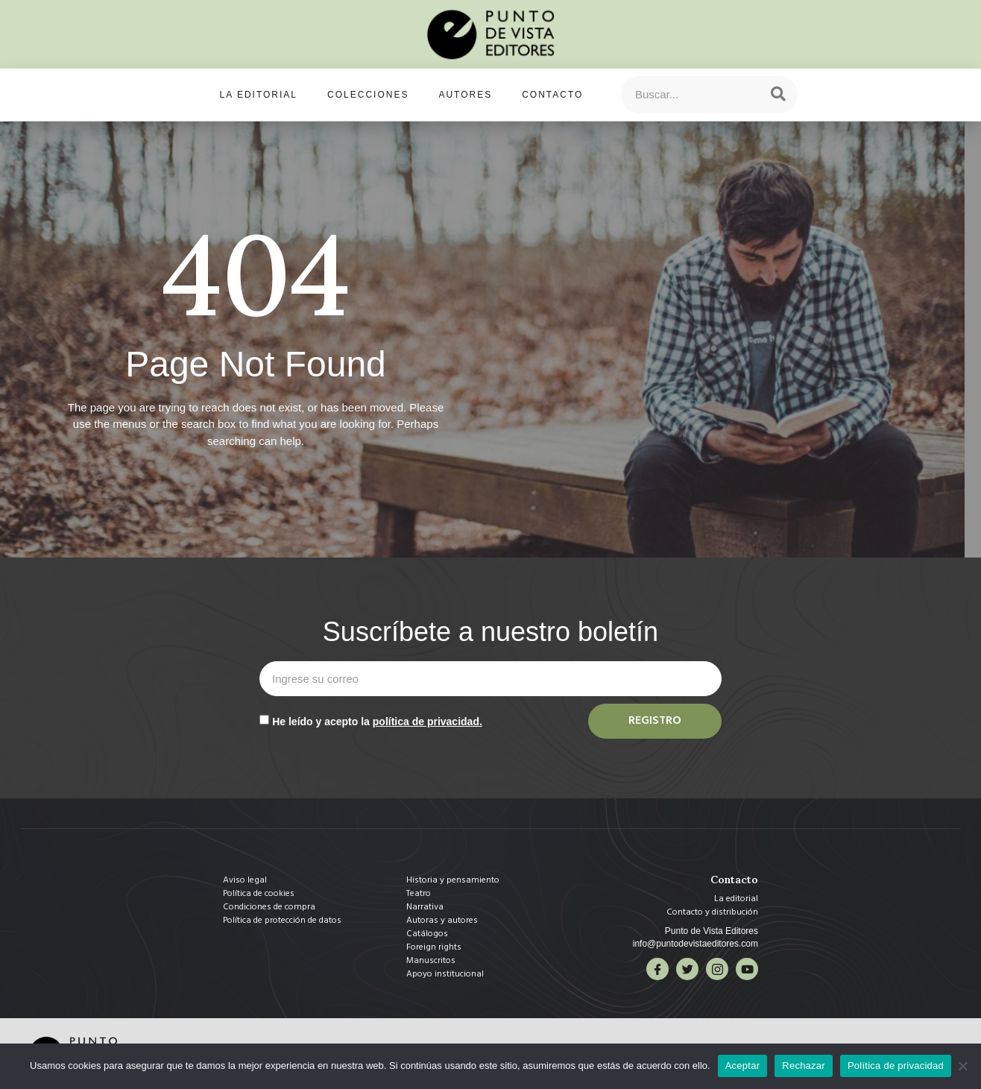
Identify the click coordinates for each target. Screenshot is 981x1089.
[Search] (778, 95)
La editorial (258, 94)
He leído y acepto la (377, 721)
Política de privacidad (896, 1065)
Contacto (552, 94)
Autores (465, 94)
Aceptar (742, 1065)
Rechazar (803, 1065)
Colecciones (368, 94)
